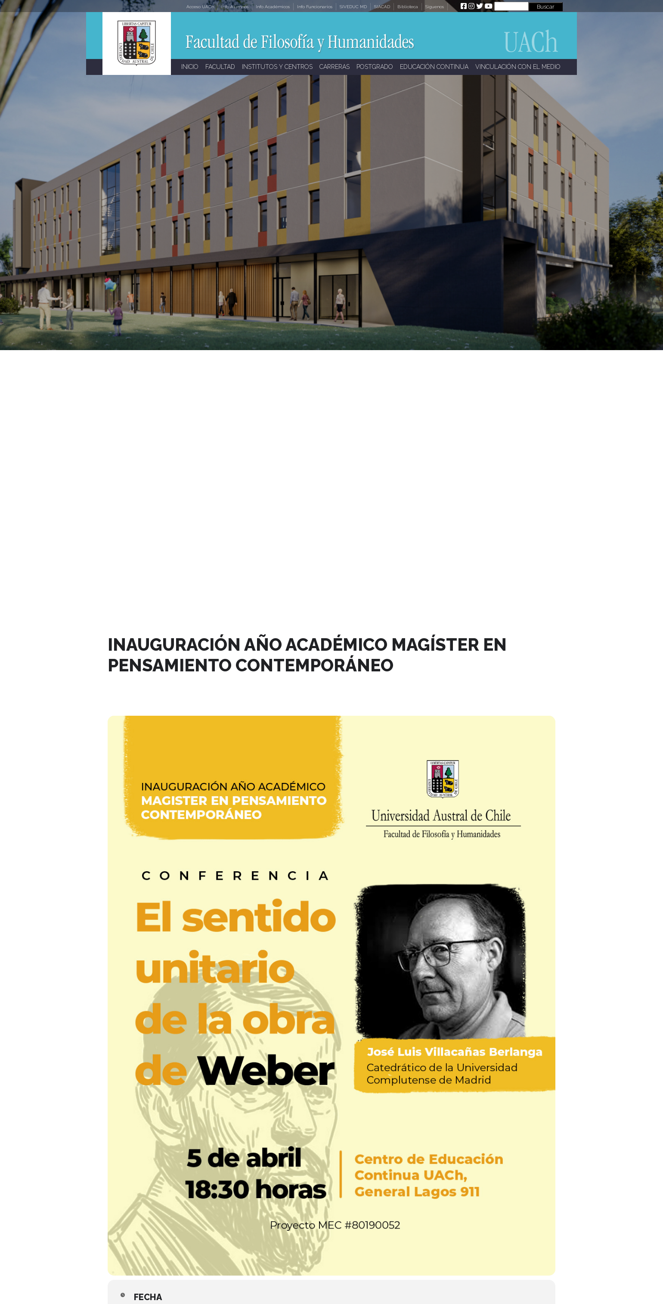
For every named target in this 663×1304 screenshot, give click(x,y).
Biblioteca (407, 6)
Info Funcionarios (314, 6)
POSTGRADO (374, 66)
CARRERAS (334, 66)
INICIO (189, 66)
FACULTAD (220, 66)
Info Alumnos (234, 6)
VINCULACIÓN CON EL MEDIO (518, 66)
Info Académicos (273, 6)
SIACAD (382, 6)
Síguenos (434, 6)
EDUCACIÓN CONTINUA (434, 66)
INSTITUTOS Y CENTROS (277, 66)
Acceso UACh (200, 6)
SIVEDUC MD (353, 6)
